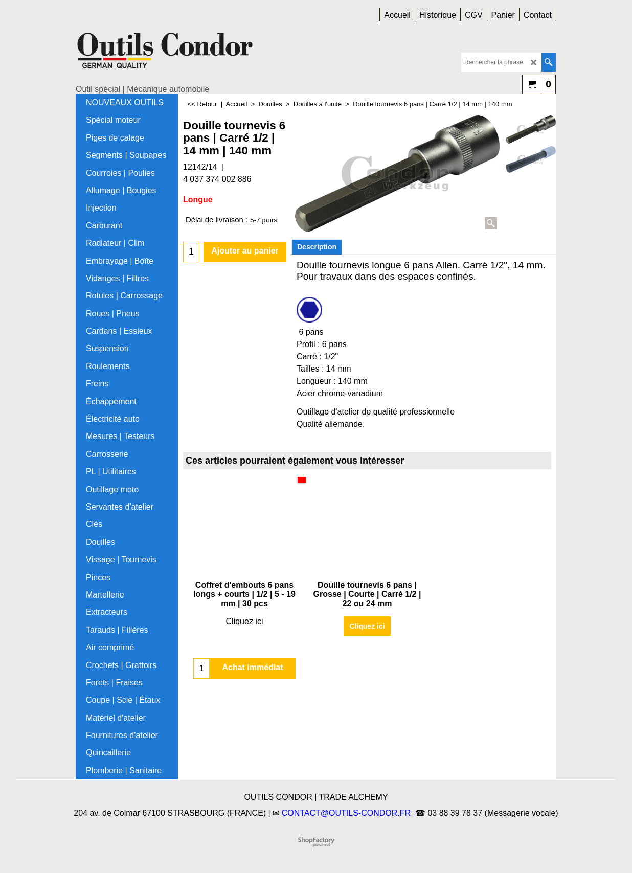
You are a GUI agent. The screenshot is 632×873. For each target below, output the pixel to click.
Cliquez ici (244, 621)
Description (316, 247)
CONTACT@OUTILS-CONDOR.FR (346, 813)
